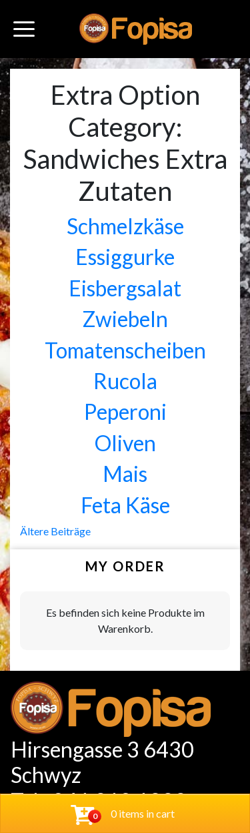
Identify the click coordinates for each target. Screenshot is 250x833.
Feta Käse (125, 505)
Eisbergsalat (125, 288)
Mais (125, 474)
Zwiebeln (125, 319)
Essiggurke (125, 257)
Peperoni (125, 411)
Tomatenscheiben (125, 350)
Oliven (125, 443)
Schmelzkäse (125, 226)
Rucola (125, 381)
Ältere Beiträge (55, 531)
